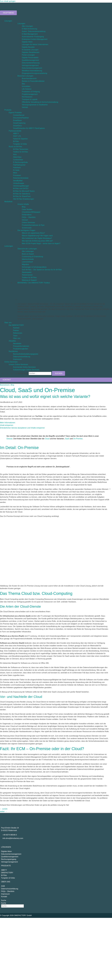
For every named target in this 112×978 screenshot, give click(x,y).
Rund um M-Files (15, 147)
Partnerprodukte (15, 131)
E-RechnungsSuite (20, 162)
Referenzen (17, 333)
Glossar (25, 220)
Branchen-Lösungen (25, 76)
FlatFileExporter (19, 165)
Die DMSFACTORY (16, 325)
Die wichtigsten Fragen (26, 230)
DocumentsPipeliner (21, 118)
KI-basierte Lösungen (30, 50)
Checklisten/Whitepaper (31, 212)
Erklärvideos (27, 215)
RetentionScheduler (21, 178)
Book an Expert (28, 254)
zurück (3, 809)
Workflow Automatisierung (32, 71)
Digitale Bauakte (28, 47)
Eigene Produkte (15, 112)
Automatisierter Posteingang (33, 37)
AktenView (17, 157)
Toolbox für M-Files (20, 152)
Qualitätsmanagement (30, 60)
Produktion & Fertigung (31, 92)
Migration (25, 264)
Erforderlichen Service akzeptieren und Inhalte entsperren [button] (22, 428)
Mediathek (8, 201)
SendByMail (17, 181)
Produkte (7, 110)
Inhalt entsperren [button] (6, 425)
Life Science (26, 89)
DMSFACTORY (7, 873)
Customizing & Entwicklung (32, 256)
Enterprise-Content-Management (34, 39)
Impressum (17, 359)
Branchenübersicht (29, 78)
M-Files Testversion (20, 149)
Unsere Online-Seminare (18, 364)
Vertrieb (25, 107)
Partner (16, 330)
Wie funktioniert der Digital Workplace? (37, 238)
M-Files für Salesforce (21, 194)
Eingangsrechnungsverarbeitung (34, 73)
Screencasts (27, 228)
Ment (15, 173)
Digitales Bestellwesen (30, 52)
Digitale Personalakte (30, 57)
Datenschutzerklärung (21, 357)
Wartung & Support (29, 280)
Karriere (16, 328)
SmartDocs (17, 126)
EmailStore (17, 120)
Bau (23, 84)
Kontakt (4, 896)
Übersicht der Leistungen (27, 249)
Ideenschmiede (28, 259)
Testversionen (27, 275)
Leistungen (8, 246)
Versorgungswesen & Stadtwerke (35, 105)
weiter (3, 811)
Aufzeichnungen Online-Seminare (26, 370)
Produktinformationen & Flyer (33, 225)
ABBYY (16, 133)
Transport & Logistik (29, 99)
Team (15, 336)
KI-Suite (16, 170)
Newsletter (17, 343)
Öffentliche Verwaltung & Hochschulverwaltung (40, 102)
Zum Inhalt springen (7, 1)
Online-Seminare (28, 222)
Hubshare (17, 167)
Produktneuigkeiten (20, 349)
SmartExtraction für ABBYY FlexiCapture (29, 128)
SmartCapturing (19, 123)
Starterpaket (26, 272)
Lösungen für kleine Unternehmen (35, 44)
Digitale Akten (27, 42)
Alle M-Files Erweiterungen (23, 199)
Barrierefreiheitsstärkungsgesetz (25, 354)
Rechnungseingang (8, 859)
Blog (23, 207)
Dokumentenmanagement (32, 68)
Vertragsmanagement (30, 65)
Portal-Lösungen (28, 55)
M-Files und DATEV (20, 188)
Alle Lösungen (27, 26)
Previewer (17, 175)
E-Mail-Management (30, 34)
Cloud (47, 439)
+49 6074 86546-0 (10, 835)
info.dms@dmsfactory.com (13, 838)
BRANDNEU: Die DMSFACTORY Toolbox (34, 283)
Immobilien (26, 86)
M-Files (16, 141)
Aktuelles (12, 341)
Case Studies (27, 209)
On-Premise (77, 439)
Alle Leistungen (28, 251)
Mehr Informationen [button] (7, 423)
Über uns (7, 322)
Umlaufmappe (18, 183)
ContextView (18, 160)
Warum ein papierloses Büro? (33, 233)
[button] (5, 16)
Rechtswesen (27, 97)
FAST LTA (17, 136)
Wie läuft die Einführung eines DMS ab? (37, 241)
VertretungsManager (21, 186)
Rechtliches (13, 351)
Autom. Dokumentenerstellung (33, 31)
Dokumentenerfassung (30, 63)
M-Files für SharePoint (22, 196)
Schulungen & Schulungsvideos (34, 267)
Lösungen (8, 21)
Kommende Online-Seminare (24, 367)
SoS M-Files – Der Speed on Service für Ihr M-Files (42, 270)
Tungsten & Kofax (20, 144)
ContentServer (18, 115)
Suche (3, 900)
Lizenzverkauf (27, 262)
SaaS (67, 439)
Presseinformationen (21, 346)
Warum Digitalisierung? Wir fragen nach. (37, 236)
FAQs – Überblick (28, 217)
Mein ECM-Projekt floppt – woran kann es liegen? (41, 243)
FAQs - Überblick (7, 891)
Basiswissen (5, 385)
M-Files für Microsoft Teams (24, 191)
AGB (3, 886)
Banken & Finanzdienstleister (33, 81)
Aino (15, 154)
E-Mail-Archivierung (29, 29)
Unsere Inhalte (23, 204)
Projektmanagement (30, 94)
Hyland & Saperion (20, 139)
